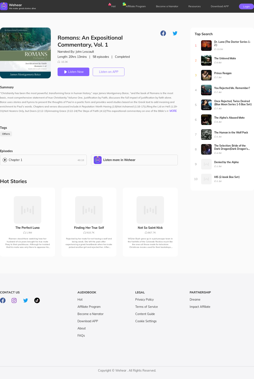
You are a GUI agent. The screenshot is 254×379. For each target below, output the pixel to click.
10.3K (63, 61)
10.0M (220, 49)
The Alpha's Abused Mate (229, 117)
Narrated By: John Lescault (76, 52)
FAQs (81, 335)
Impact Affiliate (200, 307)
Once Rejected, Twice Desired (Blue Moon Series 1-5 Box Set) (233, 103)
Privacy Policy (144, 299)
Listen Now (73, 72)
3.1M (219, 181)
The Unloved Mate (225, 58)
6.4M (219, 122)
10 (196, 179)
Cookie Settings (146, 321)
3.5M (219, 166)
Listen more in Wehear (119, 160)
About (81, 328)
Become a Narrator (167, 6)
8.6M (219, 62)
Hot (113, 6)
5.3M (219, 137)
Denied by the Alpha (226, 162)
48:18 (80, 160)
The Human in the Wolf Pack (231, 132)
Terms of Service (146, 307)
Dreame (195, 299)
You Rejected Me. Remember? (232, 88)
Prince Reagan (223, 73)
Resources (194, 6)
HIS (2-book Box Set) (227, 177)
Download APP (87, 321)
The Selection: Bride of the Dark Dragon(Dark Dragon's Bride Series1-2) (231, 147)
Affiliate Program (136, 6)
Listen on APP (108, 72)
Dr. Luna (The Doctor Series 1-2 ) (232, 43)
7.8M (219, 77)
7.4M (219, 92)
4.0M (219, 153)
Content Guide (145, 314)
